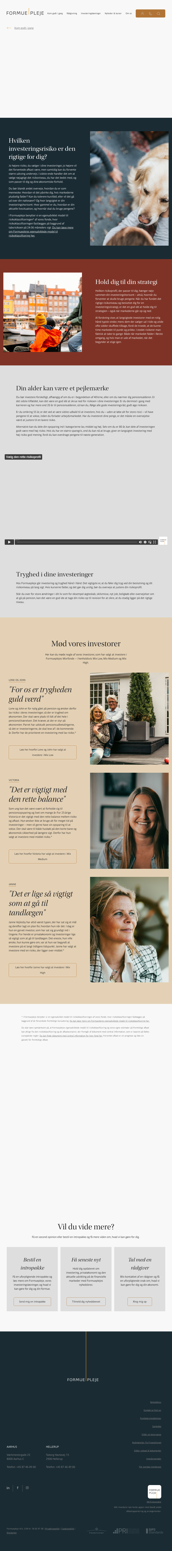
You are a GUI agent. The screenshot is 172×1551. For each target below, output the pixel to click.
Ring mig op (139, 1301)
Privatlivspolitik (52, 1528)
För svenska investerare (150, 1467)
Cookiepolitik (67, 1528)
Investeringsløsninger (91, 13)
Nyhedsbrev (155, 1402)
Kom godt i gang (55, 13)
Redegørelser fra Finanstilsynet (146, 1442)
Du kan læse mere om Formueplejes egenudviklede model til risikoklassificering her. (41, 231)
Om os (129, 13)
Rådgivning (72, 13)
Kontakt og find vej (152, 1410)
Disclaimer (12, 1532)
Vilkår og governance (151, 1434)
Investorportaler (153, 1458)
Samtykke (156, 1426)
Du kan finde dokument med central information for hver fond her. (71, 1036)
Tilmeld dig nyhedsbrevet (86, 1301)
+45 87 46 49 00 (26, 1466)
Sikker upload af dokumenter (147, 1450)
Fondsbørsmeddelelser (150, 1418)
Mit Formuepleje (154, 1502)
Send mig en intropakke (32, 1301)
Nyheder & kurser (113, 13)
